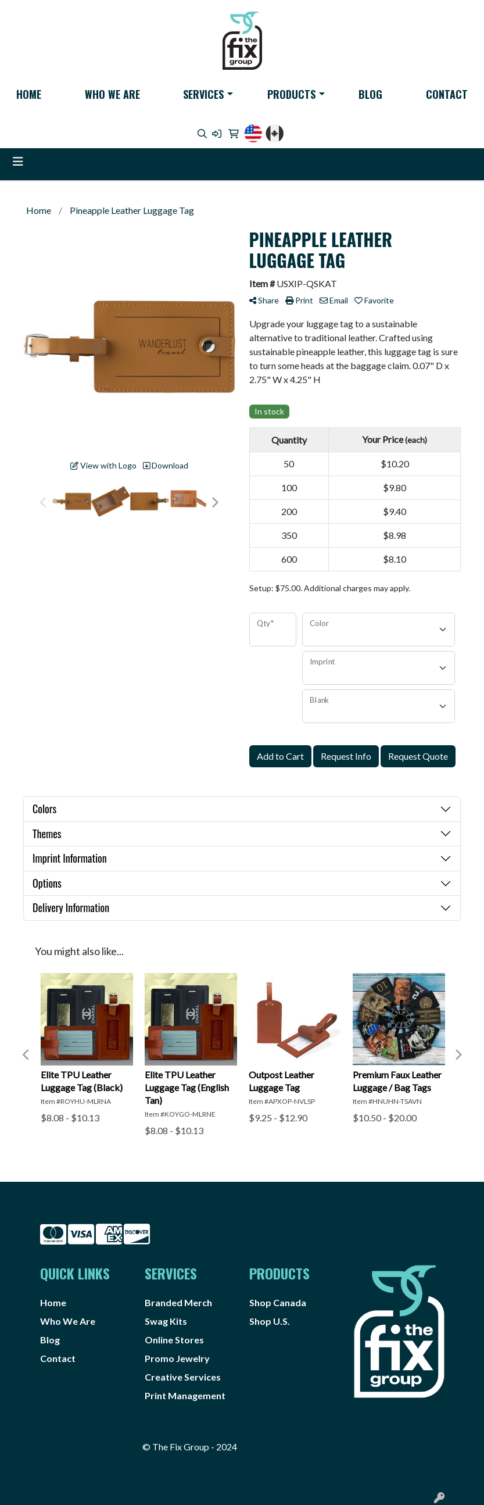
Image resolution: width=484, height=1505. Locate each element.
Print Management (185, 1395)
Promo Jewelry (177, 1358)
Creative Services (183, 1376)
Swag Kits (166, 1321)
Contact (447, 94)
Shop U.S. (269, 1321)
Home (28, 94)
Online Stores (174, 1339)
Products (291, 94)
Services (203, 94)
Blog (370, 94)
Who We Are (112, 94)
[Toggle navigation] (18, 161)
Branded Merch (178, 1302)
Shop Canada (277, 1302)
